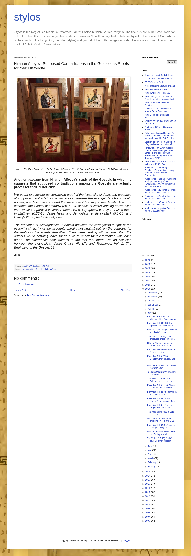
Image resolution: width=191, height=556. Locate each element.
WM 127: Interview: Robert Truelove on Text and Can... (161, 419)
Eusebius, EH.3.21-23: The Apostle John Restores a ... (161, 324)
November (153, 296)
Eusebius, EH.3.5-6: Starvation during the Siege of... (161, 426)
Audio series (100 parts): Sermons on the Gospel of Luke (160, 203)
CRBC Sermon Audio (154, 82)
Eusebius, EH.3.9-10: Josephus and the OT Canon (162, 393)
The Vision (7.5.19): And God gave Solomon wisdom (160, 439)
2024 (148, 268)
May (150, 450)
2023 (148, 272)
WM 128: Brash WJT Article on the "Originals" (161, 366)
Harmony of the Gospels (32, 269)
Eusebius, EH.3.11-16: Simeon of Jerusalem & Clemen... (161, 386)
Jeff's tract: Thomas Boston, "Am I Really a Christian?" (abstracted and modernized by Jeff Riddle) (160, 135)
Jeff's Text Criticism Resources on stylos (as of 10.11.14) (160, 162)
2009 (148, 508)
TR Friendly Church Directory (158, 79)
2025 (148, 264)
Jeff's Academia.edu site (156, 89)
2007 (148, 517)
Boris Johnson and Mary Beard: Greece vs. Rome (162, 351)
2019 (148, 289)
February (152, 462)
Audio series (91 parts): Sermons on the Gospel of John (160, 209)
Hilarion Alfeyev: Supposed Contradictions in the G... (160, 344)
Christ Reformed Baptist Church (159, 75)
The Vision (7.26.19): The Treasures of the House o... (161, 337)
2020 (148, 285)
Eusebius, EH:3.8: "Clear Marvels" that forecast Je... (161, 399)
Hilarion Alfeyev (49, 269)
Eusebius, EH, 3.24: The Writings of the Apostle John (161, 317)
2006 (148, 521)
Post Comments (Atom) (38, 295)
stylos (27, 17)
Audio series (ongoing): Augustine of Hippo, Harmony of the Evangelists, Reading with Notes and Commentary (160, 183)
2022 (148, 276)
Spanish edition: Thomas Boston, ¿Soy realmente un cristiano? (160, 143)
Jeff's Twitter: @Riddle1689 (157, 93)
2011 (148, 500)
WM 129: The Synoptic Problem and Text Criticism (162, 331)
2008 (148, 512)
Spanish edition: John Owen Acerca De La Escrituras (158, 110)
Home (73, 290)
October (152, 300)
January (152, 466)
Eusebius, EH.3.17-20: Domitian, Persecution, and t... (161, 359)
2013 (148, 492)
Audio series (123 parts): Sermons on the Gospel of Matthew (160, 191)
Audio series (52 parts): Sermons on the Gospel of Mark (160, 197)
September (153, 305)
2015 (148, 484)
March (151, 458)
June (150, 446)
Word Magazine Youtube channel (160, 86)
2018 (148, 471)
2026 (148, 260)
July (150, 313)
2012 (148, 496)
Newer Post (20, 290)
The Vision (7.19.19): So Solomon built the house (159, 379)
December (153, 292)
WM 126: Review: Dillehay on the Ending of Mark (161, 432)
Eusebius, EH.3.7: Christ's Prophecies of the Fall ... (159, 406)
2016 (148, 480)
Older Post (126, 290)
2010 (148, 504)
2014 (148, 488)
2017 (148, 476)
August (151, 309)
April (150, 454)
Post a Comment (26, 284)
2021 (148, 280)
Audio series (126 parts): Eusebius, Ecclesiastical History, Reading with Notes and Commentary (160, 171)
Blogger (126, 540)
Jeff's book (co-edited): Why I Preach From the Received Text (159, 97)
